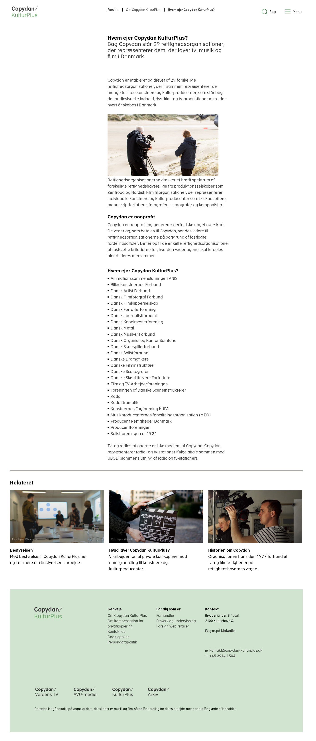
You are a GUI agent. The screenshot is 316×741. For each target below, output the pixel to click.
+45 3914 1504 (222, 656)
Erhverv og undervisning (176, 621)
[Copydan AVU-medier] (86, 697)
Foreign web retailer (172, 626)
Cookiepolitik (119, 637)
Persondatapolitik (122, 642)
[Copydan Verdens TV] (46, 697)
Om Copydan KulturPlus (127, 616)
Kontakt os (116, 632)
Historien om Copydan (229, 550)
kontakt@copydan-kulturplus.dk (235, 651)
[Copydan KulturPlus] (122, 697)
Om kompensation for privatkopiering (125, 623)
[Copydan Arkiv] (158, 697)
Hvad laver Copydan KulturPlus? (139, 550)
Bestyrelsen (21, 550)
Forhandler (165, 616)
